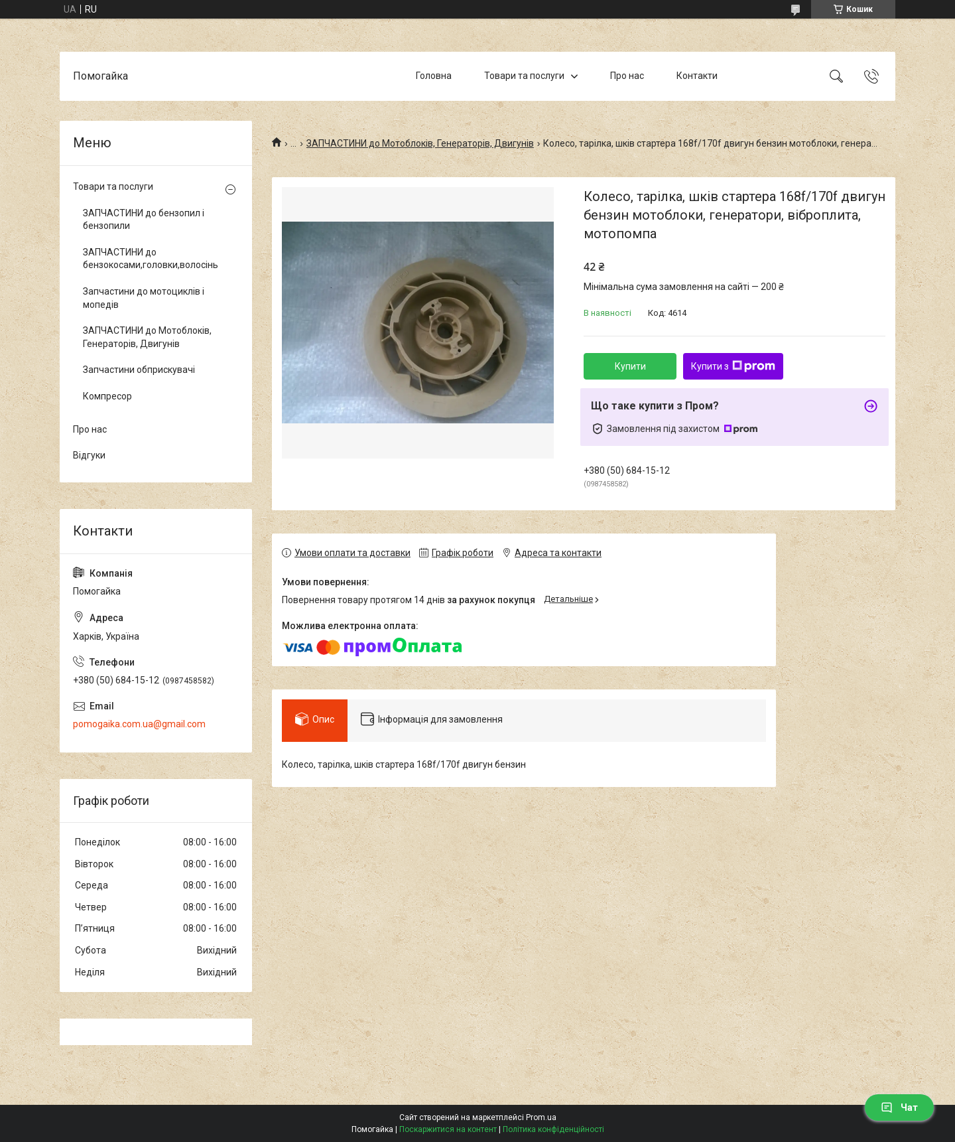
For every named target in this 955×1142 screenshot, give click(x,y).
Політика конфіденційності (553, 1129)
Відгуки (89, 455)
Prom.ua (541, 1117)
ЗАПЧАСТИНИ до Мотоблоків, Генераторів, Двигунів (420, 143)
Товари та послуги (524, 75)
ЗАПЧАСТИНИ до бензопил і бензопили (143, 220)
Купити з (733, 366)
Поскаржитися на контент (448, 1129)
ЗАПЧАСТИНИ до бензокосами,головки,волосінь (150, 259)
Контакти (697, 75)
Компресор (107, 396)
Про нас (627, 75)
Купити (630, 366)
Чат (899, 1107)
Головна (434, 75)
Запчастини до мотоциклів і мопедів (143, 298)
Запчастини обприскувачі (139, 369)
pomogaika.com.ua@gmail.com (139, 724)
